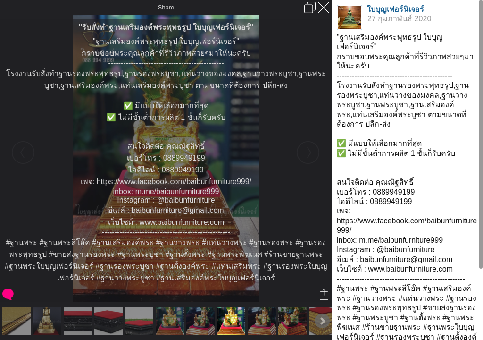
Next (322, 321)
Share (166, 7)
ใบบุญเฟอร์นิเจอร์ (395, 9)
